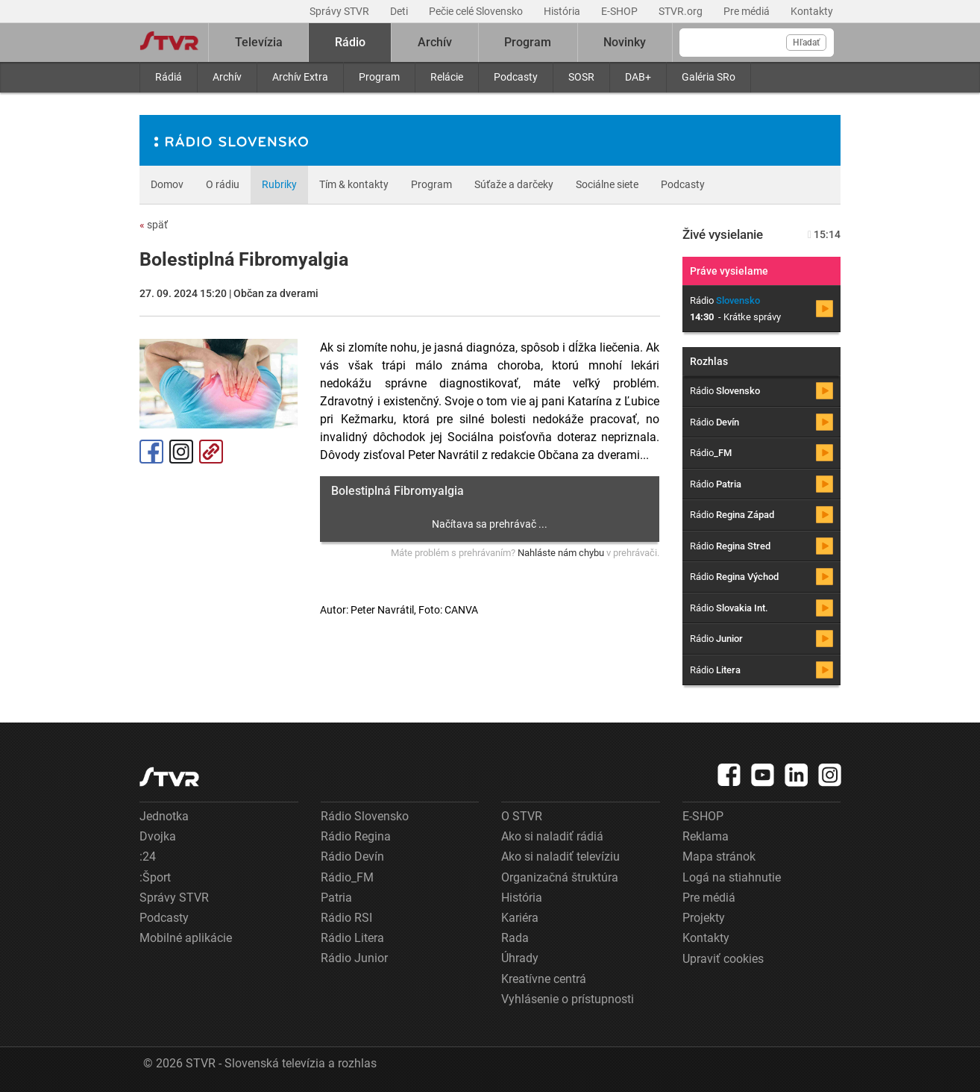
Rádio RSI (346, 918)
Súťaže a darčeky (513, 184)
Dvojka (157, 836)
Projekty (703, 918)
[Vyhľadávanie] (756, 42)
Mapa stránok (719, 856)
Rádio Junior (354, 958)
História (563, 11)
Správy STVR (340, 11)
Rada (515, 938)
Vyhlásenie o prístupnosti (567, 999)
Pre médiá (747, 11)
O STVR (521, 816)
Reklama (705, 836)
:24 (147, 856)
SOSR (581, 77)
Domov (167, 184)
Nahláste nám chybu (561, 552)
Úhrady (519, 958)
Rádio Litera (352, 938)
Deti (400, 11)
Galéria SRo (708, 77)
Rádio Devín (352, 856)
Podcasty (516, 77)
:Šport (155, 877)
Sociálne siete (607, 184)
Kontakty (812, 11)
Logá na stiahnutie (731, 877)
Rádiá (168, 77)
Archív (227, 77)
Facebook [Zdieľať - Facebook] (151, 452)
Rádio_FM (347, 877)
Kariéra (519, 918)
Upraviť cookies (723, 959)
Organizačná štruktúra (559, 877)
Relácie (446, 77)
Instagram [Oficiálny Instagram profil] (181, 452)
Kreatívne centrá (543, 979)
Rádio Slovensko (365, 816)
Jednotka (164, 816)
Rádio (350, 42)
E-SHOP (620, 11)
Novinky (624, 42)
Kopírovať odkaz (211, 452)
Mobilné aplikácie (185, 938)
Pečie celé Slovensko (477, 11)
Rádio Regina (356, 836)
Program (379, 77)
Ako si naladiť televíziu (560, 856)
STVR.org (682, 11)
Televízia (259, 42)
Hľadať (806, 42)
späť (153, 225)
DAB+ (638, 77)
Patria (336, 897)
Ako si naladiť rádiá (552, 836)
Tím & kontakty (354, 184)
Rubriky (279, 184)
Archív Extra (300, 77)
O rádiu (222, 184)
